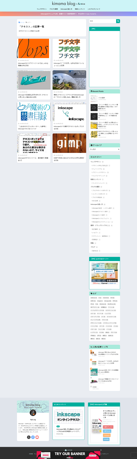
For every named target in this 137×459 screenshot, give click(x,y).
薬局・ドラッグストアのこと (102, 226)
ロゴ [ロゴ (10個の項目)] (101, 332)
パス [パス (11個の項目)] (115, 326)
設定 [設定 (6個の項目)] (98, 338)
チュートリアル (98, 169)
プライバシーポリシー (102, 454)
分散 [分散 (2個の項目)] (107, 332)
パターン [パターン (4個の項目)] (93, 329)
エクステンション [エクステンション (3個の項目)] (111, 310)
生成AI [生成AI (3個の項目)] (110, 335)
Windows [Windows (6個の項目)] (103, 304)
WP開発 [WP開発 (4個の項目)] (103, 307)
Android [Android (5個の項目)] (106, 297)
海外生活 (96, 251)
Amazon (107, 435)
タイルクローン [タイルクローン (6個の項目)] (111, 316)
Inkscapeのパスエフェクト (102, 219)
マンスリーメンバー (100, 183)
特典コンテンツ (80, 9)
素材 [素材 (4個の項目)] (92, 338)
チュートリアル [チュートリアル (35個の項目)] (95, 319)
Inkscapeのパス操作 (100, 215)
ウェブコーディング (100, 176)
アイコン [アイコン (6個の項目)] (111, 307)
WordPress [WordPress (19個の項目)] (111, 304)
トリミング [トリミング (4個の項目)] (94, 326)
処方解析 (96, 229)
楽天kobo (107, 431)
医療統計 (96, 240)
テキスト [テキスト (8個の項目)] (105, 319)
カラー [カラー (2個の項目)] (93, 313)
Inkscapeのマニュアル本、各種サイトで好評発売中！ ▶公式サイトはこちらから (68, 14)
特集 (93, 243)
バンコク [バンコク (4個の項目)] (109, 326)
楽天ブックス (109, 427)
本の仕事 (96, 201)
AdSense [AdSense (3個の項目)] (94, 297)
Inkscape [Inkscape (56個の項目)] (107, 301)
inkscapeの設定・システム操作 (103, 208)
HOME (68, 450)
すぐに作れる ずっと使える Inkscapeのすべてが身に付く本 (109, 414)
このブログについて (94, 9)
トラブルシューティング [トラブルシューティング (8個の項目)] (109, 323)
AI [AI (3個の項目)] (100, 297)
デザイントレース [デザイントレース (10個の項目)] (96, 323)
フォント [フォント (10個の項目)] (101, 329)
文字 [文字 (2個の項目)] (99, 335)
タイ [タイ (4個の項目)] (103, 316)
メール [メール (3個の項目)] (109, 329)
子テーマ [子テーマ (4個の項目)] (114, 332)
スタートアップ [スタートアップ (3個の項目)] (95, 316)
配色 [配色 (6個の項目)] (103, 338)
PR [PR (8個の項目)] (92, 304)
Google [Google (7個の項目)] (99, 301)
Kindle (107, 439)
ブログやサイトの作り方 (101, 191)
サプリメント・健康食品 (101, 236)
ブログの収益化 (98, 197)
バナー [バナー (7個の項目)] (101, 326)
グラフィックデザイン (100, 172)
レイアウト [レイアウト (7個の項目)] (94, 332)
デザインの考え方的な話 (101, 166)
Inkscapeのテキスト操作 (101, 212)
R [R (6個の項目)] (97, 304)
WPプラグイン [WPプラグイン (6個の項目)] (95, 307)
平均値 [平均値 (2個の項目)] (93, 335)
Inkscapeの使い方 (66, 9)
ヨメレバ (110, 419)
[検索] (118, 21)
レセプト (96, 233)
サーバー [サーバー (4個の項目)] (100, 313)
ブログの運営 (53, 9)
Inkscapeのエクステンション (102, 222)
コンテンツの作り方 (100, 194)
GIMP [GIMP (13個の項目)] (93, 301)
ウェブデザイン (42, 9)
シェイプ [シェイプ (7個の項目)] (108, 313)
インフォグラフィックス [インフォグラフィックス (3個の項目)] (97, 310)
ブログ (94, 247)
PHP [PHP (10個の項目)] (115, 301)
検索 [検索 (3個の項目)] (104, 335)
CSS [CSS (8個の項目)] (112, 297)
